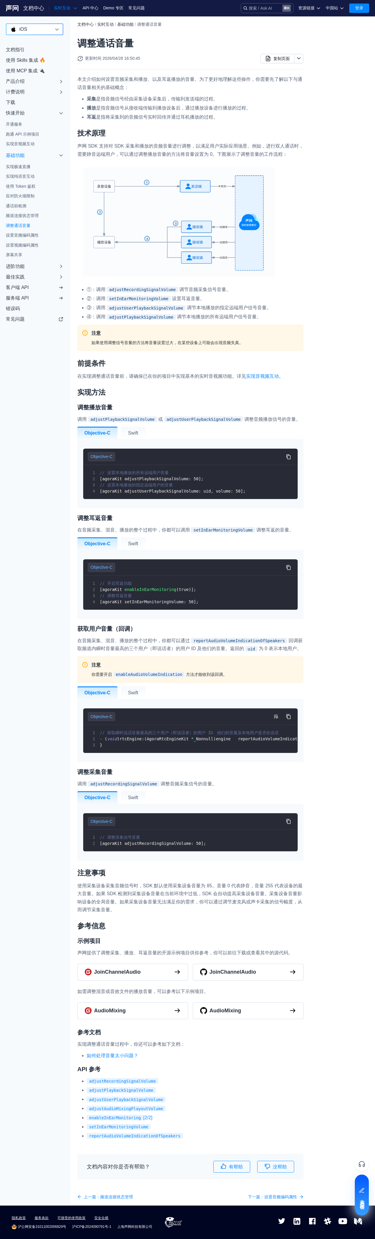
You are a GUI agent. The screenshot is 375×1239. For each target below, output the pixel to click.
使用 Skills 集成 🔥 (25, 60)
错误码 (13, 308)
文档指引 (15, 49)
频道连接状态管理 (22, 215)
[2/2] (119, 1117)
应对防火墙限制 (20, 196)
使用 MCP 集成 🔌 (25, 70)
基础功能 (15, 155)
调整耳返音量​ (332, 73)
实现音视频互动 (20, 143)
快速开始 (15, 112)
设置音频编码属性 (22, 235)
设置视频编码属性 (22, 245)
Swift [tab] (133, 432)
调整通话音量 (18, 225)
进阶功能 (15, 266)
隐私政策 (19, 1218)
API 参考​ (328, 138)
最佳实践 (15, 276)
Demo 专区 (113, 8)
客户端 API (34, 287)
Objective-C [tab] (97, 432)
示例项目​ (328, 119)
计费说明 (15, 91)
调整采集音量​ (332, 92)
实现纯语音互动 (20, 176)
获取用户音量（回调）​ (340, 82)
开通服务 (14, 124)
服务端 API (34, 297)
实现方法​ (324, 54)
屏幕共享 (14, 254)
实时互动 (105, 24)
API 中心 (90, 8)
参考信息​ (324, 110)
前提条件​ (324, 45)
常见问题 (136, 8)
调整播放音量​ (332, 63)
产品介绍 (15, 81)
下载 (10, 102)
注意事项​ (324, 101)
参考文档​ (328, 129)
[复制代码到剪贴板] (288, 456)
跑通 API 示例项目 (22, 134)
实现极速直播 (18, 166)
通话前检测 (16, 206)
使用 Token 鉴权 (20, 186)
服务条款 (42, 1218)
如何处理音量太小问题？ (112, 1055)
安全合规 (101, 1218)
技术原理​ (324, 36)
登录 (359, 8)
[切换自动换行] (275, 716)
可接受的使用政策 (71, 1218)
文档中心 (33, 8)
